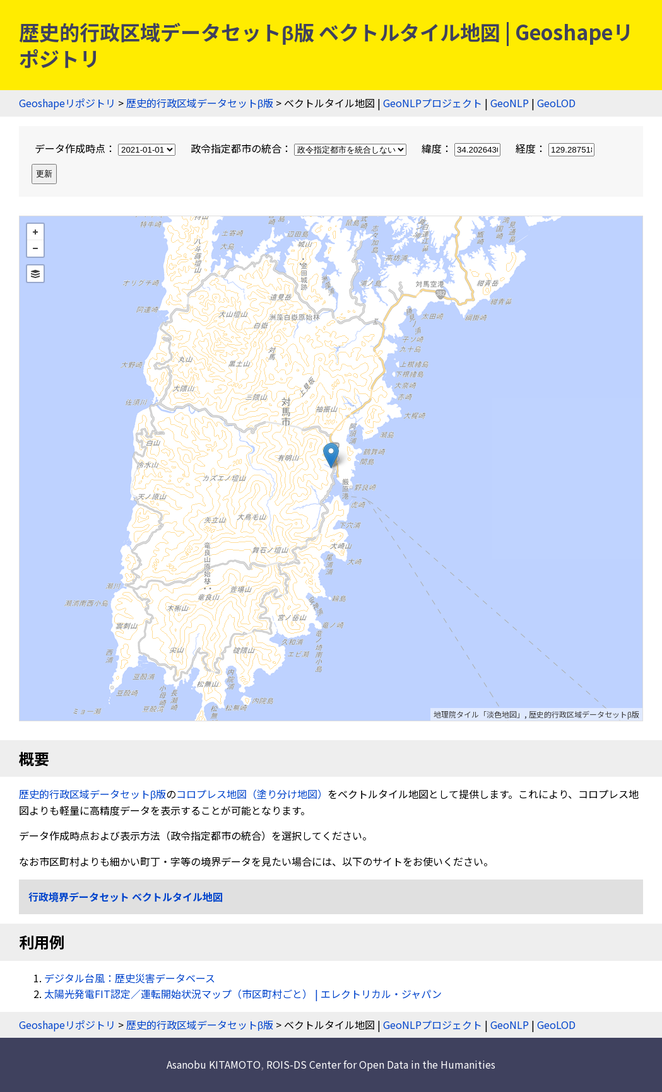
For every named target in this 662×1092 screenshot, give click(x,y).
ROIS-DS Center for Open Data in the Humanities (380, 1064)
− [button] (35, 248)
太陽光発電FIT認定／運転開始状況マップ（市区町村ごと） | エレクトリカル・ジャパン (243, 993)
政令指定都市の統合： (300, 148)
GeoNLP (509, 102)
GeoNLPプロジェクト (432, 102)
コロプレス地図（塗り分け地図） (252, 793)
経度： (555, 148)
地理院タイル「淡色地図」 (479, 714)
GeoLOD (556, 102)
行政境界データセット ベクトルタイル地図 (125, 896)
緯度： (462, 148)
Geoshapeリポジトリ (67, 102)
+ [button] (35, 232)
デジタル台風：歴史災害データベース (129, 977)
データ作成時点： (106, 148)
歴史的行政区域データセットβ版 (199, 102)
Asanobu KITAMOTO (214, 1064)
